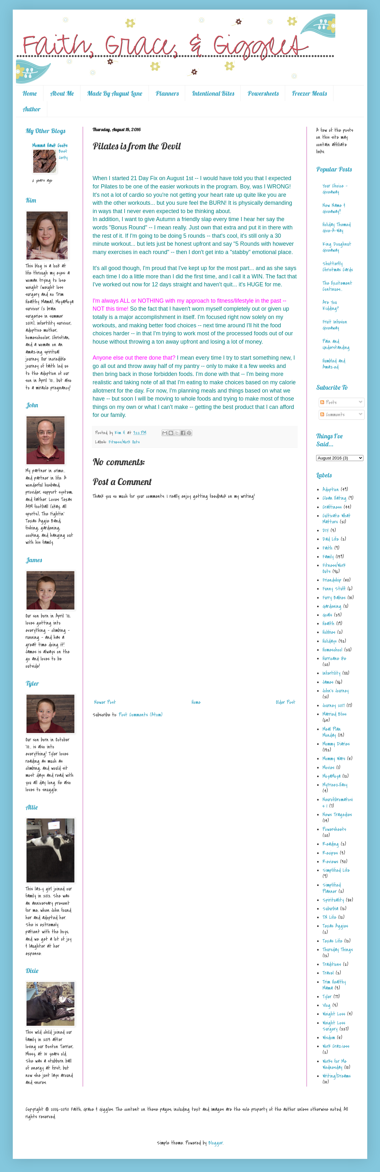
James (328, 682)
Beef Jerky (63, 154)
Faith (327, 548)
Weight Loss (334, 1013)
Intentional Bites (213, 93)
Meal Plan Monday (332, 732)
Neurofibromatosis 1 (338, 802)
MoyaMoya (331, 776)
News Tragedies (337, 814)
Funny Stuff (334, 588)
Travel (328, 973)
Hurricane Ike (334, 658)
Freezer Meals (309, 93)
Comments (332, 414)
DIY (326, 530)
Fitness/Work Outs (124, 442)
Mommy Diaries (336, 743)
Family (328, 556)
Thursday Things (338, 949)
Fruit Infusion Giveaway (335, 324)
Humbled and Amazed (334, 364)
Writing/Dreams (337, 1076)
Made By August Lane (114, 93)
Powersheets (262, 93)
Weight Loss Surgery (334, 1025)
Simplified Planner (332, 888)
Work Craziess (336, 1046)
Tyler (327, 996)
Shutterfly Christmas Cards (338, 266)
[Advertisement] (195, 669)
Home (29, 93)
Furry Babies (334, 597)
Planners (167, 93)
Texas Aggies (335, 925)
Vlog (327, 1005)
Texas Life (332, 941)
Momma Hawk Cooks (49, 145)
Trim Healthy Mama (334, 985)
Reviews (330, 861)
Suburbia (330, 908)
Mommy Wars (334, 758)
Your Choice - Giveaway (335, 188)
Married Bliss (334, 714)
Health (328, 623)
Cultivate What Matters (337, 518)
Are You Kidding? (331, 305)
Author (32, 109)
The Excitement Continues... (337, 286)
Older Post (285, 702)
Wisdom (329, 1037)
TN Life (329, 917)
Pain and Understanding (336, 344)
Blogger (216, 1142)
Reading (331, 844)
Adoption (331, 489)
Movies (328, 767)
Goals (327, 614)
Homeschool (332, 649)
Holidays (330, 641)
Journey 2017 (334, 705)
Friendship (332, 580)
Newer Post (105, 702)
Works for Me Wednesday (334, 1064)
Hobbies (329, 632)
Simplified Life (336, 870)
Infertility (331, 673)
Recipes (330, 853)
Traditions (332, 964)
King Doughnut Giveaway (337, 247)
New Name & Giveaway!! (334, 208)
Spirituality (333, 900)
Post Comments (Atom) (141, 714)
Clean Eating (334, 498)
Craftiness (332, 507)
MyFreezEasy (335, 784)
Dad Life (331, 539)
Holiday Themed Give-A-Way (337, 227)
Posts (328, 402)
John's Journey (336, 690)
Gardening (332, 606)
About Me (62, 93)
